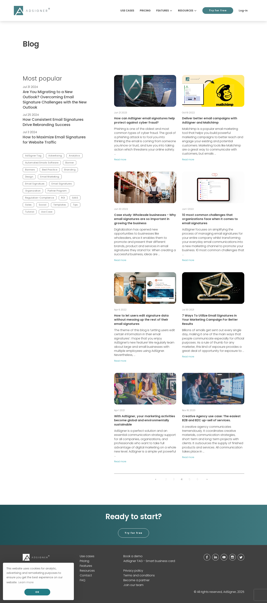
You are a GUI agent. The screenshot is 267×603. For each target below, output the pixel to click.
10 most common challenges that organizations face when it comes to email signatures (210, 219)
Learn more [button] (26, 582)
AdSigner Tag (33, 155)
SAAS (75, 197)
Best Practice (49, 169)
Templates (59, 204)
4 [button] (181, 479)
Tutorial (29, 211)
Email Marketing (49, 176)
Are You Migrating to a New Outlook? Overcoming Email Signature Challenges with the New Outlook (55, 99)
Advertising (55, 155)
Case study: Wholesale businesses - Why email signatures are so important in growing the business (145, 219)
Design (29, 176)
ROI (63, 197)
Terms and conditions (139, 575)
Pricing (145, 10)
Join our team (133, 585)
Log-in (243, 10)
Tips (75, 204)
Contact (86, 575)
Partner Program (57, 190)
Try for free (218, 10)
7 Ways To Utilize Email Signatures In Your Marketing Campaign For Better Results (210, 319)
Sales (28, 204)
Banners (30, 169)
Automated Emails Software (41, 162)
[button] (155, 479)
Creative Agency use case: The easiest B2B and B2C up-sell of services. (211, 418)
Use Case (46, 211)
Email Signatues (34, 183)
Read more (120, 159)
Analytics (74, 155)
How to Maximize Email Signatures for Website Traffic (54, 139)
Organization (33, 190)
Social (42, 204)
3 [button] (173, 479)
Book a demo (133, 556)
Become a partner (136, 580)
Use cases (127, 10)
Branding (70, 169)
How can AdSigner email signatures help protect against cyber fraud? (144, 120)
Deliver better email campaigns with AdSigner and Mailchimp (209, 120)
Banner (69, 162)
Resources (187, 10)
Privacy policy (133, 570)
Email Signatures (62, 183)
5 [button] (189, 479)
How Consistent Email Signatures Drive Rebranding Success (53, 122)
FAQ (82, 580)
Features (164, 10)
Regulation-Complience (39, 197)
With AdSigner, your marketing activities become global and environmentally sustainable (144, 420)
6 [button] (197, 479)
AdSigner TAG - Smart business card (149, 561)
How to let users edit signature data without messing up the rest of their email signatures (141, 319)
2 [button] (166, 479)
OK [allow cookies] (37, 592)
